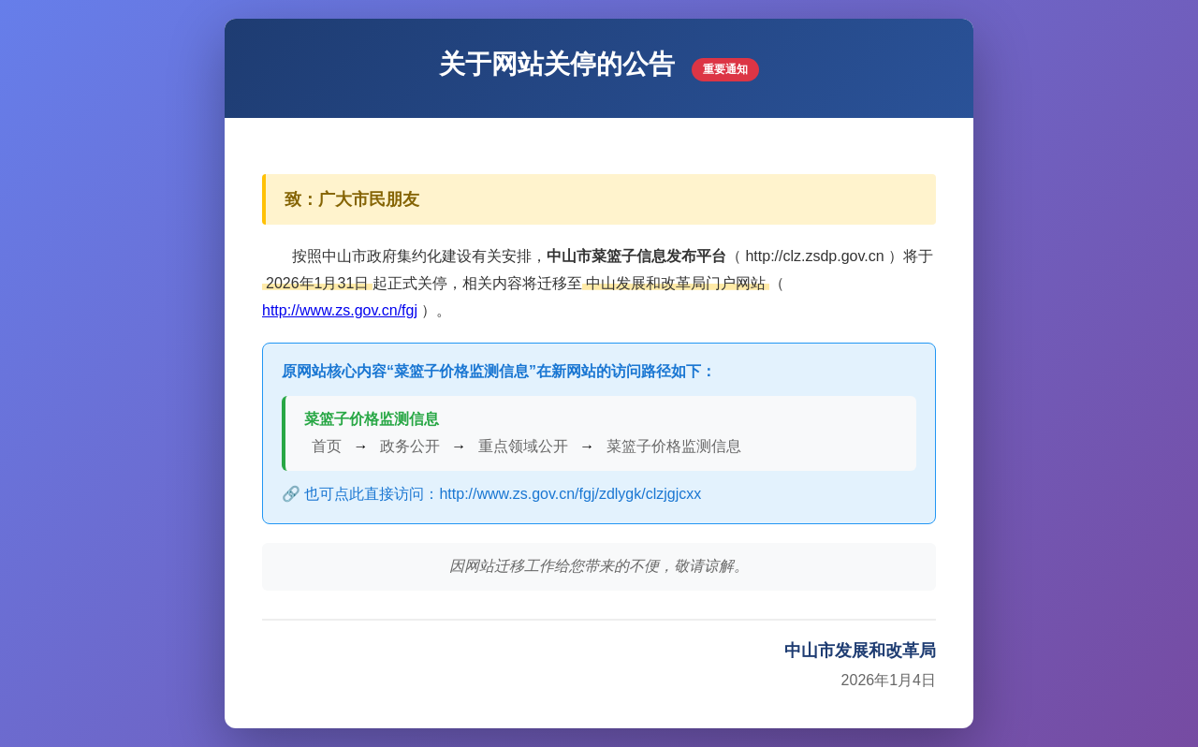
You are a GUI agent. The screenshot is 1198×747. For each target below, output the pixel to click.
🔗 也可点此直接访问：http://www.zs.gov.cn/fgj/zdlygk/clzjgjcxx (491, 494)
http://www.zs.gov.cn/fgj (339, 310)
